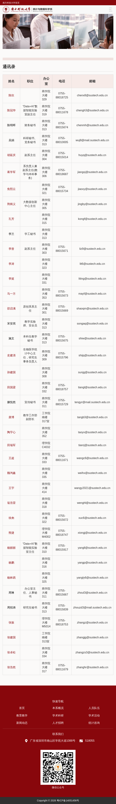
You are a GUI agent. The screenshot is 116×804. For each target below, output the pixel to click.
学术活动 (94, 715)
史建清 (11, 355)
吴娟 (11, 140)
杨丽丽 (11, 547)
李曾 (11, 248)
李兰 (11, 233)
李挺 (11, 278)
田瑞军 (11, 445)
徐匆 (11, 517)
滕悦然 (11, 402)
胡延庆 (11, 155)
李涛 (11, 263)
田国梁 (11, 387)
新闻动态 (22, 722)
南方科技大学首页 (11, 3)
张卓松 (11, 652)
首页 (22, 707)
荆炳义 (11, 204)
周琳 (11, 592)
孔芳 (11, 218)
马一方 (11, 293)
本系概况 (58, 707)
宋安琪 (11, 323)
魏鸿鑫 (11, 472)
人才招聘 (58, 722)
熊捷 (11, 532)
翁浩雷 (11, 502)
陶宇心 (11, 432)
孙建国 (11, 372)
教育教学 (22, 715)
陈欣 (11, 95)
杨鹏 (11, 562)
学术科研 (58, 715)
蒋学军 (11, 172)
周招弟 (11, 607)
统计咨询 (94, 722)
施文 (11, 338)
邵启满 (11, 308)
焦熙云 (11, 189)
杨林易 (11, 577)
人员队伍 (94, 707)
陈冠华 (11, 110)
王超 (11, 458)
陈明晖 (11, 125)
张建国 (11, 637)
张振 (11, 622)
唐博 (11, 417)
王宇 (11, 487)
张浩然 (11, 667)
